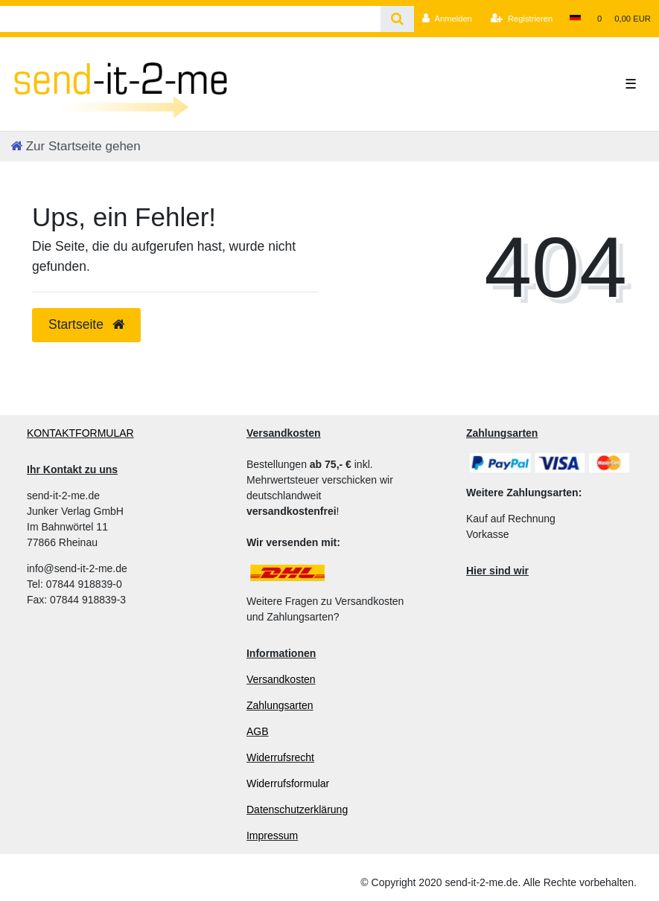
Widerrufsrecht (280, 757)
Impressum (272, 835)
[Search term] (190, 19)
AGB (257, 731)
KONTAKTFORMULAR (80, 433)
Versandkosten (281, 679)
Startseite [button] (86, 324)
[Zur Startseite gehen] (75, 146)
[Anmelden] (447, 18)
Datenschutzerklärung (297, 809)
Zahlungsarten (279, 705)
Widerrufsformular (287, 783)
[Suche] (397, 19)
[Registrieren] (522, 18)
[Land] (574, 18)
